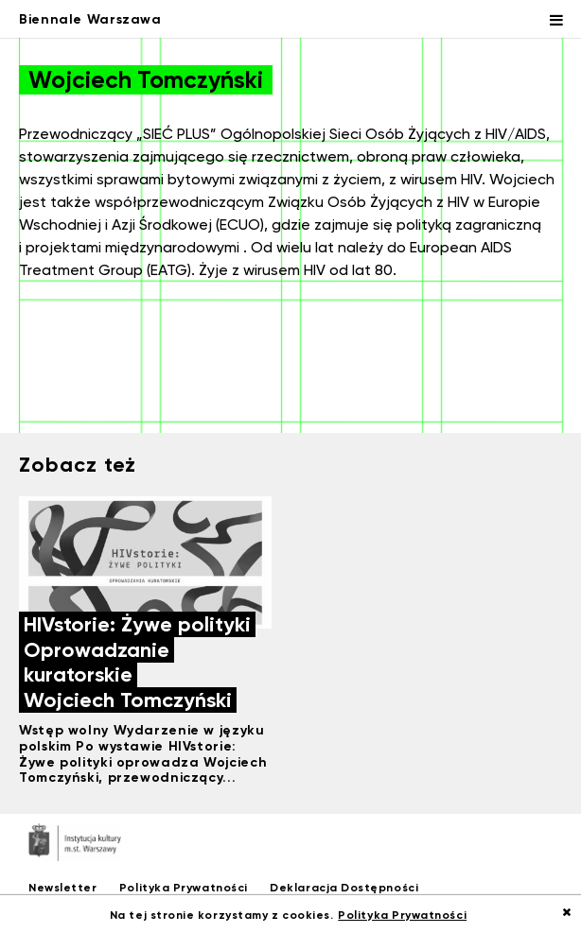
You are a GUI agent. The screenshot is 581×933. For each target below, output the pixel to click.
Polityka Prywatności (183, 887)
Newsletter (62, 887)
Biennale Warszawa (90, 18)
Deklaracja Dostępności (344, 887)
